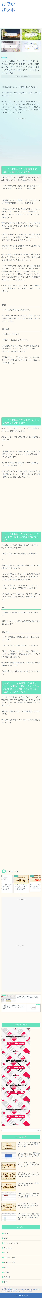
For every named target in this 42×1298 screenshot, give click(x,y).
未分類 (6, 1272)
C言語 (6, 1233)
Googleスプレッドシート (13, 1243)
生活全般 (4, 57)
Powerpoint (8, 1248)
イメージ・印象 (9, 1262)
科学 (5, 1282)
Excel (6, 1238)
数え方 (6, 1267)
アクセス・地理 (9, 1257)
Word (6, 1252)
